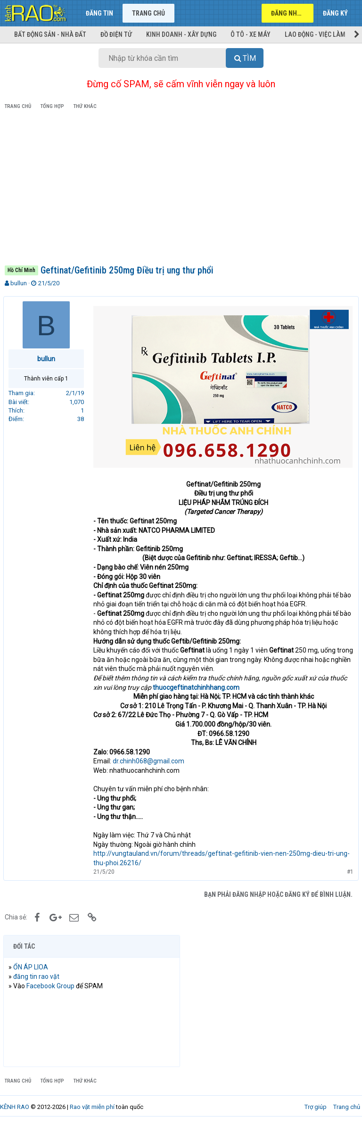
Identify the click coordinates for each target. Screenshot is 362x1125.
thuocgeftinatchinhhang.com (197, 686)
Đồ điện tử (116, 34)
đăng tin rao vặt (38, 975)
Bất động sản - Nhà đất (50, 34)
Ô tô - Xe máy (250, 34)
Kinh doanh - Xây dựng (181, 34)
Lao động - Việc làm (315, 34)
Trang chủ (148, 13)
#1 (349, 870)
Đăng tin (99, 13)
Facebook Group (52, 984)
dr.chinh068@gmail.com (150, 760)
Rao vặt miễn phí (92, 1105)
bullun (18, 283)
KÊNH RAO (14, 1105)
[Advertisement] (181, 189)
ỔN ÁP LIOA (32, 965)
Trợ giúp (315, 1105)
